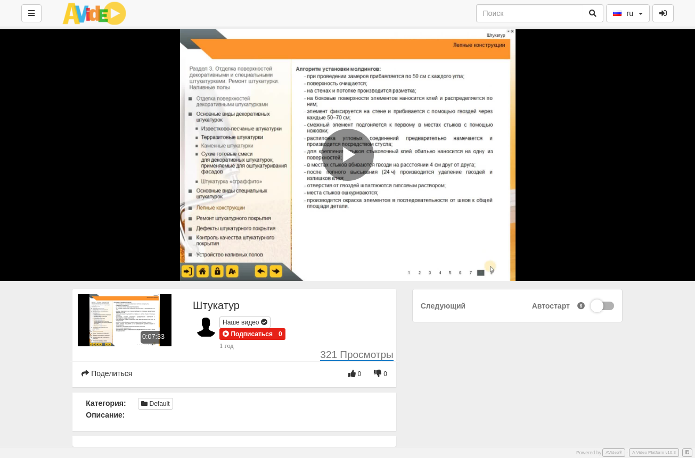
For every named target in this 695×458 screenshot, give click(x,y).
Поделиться (106, 373)
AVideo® (614, 452)
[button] (247, 334)
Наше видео (245, 322)
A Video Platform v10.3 (654, 452)
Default (155, 403)
